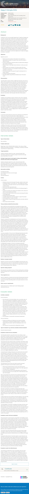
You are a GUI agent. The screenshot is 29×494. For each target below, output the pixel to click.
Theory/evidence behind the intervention (9, 204)
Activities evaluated (5, 294)
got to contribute (14, 469)
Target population (4, 151)
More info (7, 493)
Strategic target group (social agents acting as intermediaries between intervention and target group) (14, 159)
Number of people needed (6, 259)
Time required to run (5, 274)
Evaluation (3, 95)
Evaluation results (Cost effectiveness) (9, 448)
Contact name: (4, 13)
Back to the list (14, 464)
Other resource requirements (7, 283)
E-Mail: (2, 21)
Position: (2, 14)
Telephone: (3, 16)
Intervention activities (5, 169)
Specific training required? (6, 267)
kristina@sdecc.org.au (12, 21)
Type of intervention (5, 138)
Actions (2, 177)
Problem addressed (5, 143)
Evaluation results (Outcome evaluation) (9, 415)
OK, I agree (3, 493)
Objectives (3, 54)
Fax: (1, 20)
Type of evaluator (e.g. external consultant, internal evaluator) (14, 327)
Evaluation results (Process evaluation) (9, 332)
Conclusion (3, 112)
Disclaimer (3, 476)
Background (3, 35)
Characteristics (4, 78)
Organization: (3, 15)
